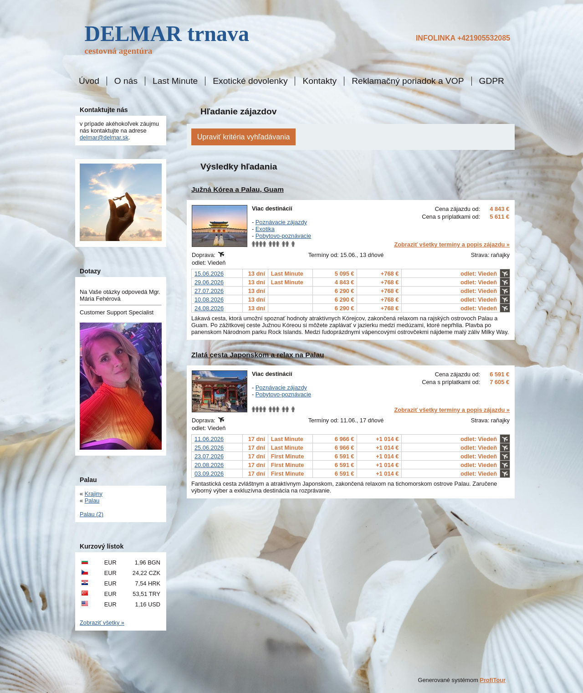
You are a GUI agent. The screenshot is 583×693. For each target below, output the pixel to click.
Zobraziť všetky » (102, 622)
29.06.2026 (209, 282)
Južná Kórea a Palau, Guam (237, 189)
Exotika (265, 229)
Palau (92, 500)
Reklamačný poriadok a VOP (408, 81)
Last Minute (175, 81)
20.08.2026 (209, 465)
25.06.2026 (209, 447)
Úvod (89, 81)
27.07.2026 (209, 290)
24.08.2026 (209, 308)
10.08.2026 (209, 299)
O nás (126, 81)
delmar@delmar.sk (104, 137)
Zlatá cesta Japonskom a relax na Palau (257, 355)
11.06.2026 (209, 439)
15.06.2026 (209, 273)
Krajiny (93, 493)
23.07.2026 (209, 456)
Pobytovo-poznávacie (283, 235)
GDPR (491, 81)
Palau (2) (91, 514)
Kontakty (319, 81)
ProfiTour (493, 680)
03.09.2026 (209, 473)
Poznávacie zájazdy (281, 222)
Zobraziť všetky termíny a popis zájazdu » (452, 244)
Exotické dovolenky (250, 81)
